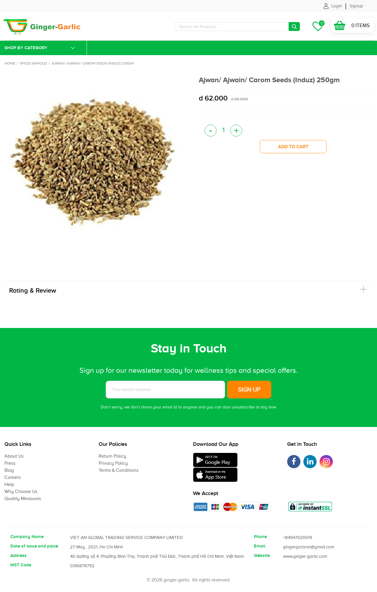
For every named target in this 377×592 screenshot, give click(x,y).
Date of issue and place (34, 546)
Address (18, 555)
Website (262, 555)
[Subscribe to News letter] (165, 389)
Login (336, 6)
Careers (12, 477)
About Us (14, 456)
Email (259, 546)
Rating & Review (32, 290)
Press (9, 463)
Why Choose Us (20, 491)
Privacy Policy (113, 463)
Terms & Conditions (118, 470)
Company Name (27, 536)
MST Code (20, 565)
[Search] (237, 26)
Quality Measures (22, 498)
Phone (260, 536)
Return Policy (112, 456)
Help (9, 484)
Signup (356, 6)
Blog (9, 470)
